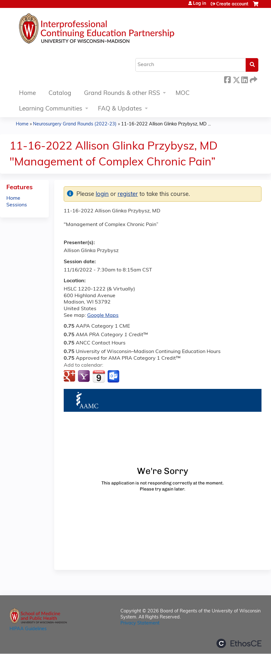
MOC (183, 93)
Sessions (16, 205)
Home (27, 93)
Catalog (59, 93)
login (102, 194)
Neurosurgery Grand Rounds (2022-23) (75, 124)
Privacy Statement (139, 623)
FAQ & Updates (120, 109)
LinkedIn (244, 79)
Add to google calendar (70, 376)
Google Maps (103, 315)
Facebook (227, 79)
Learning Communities (50, 109)
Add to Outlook (113, 376)
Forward (253, 79)
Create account (232, 4)
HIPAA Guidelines (28, 629)
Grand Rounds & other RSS (122, 93)
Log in (199, 4)
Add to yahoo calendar (84, 376)
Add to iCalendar (98, 376)
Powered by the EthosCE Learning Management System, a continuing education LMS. (238, 643)
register (128, 194)
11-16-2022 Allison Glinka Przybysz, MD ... (166, 124)
